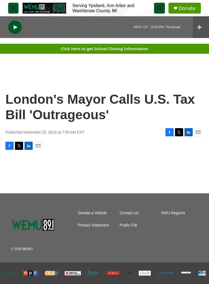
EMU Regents (173, 213)
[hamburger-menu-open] (13, 8)
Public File (128, 225)
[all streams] (201, 27)
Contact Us (129, 213)
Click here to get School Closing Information (104, 48)
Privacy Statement (93, 225)
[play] (15, 27)
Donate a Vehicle (92, 213)
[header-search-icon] (159, 8)
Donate (187, 8)
